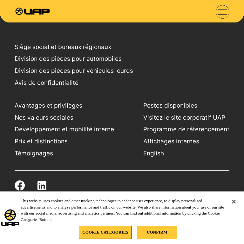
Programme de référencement (186, 129)
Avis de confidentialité (46, 82)
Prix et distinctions (41, 141)
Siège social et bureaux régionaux (63, 47)
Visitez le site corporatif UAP (184, 117)
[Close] (234, 202)
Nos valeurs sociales (44, 117)
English (153, 153)
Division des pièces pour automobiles (68, 58)
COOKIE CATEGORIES (105, 232)
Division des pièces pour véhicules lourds (74, 70)
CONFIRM (157, 232)
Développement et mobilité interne (64, 129)
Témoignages (34, 153)
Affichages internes (171, 141)
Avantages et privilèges (48, 105)
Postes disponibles (170, 105)
